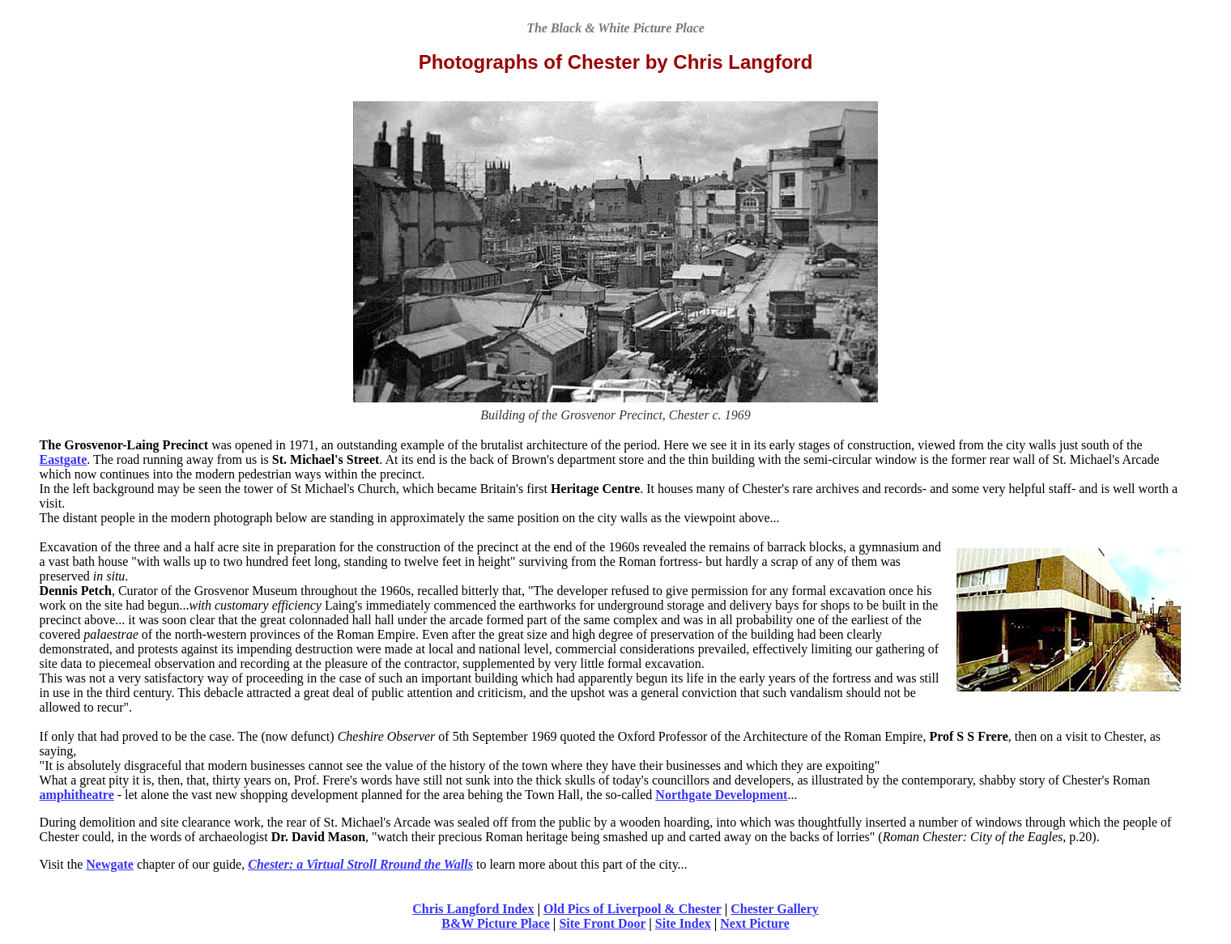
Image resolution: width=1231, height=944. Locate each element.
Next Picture (754, 923)
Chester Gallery (775, 909)
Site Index (683, 923)
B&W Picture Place (495, 923)
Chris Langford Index (473, 909)
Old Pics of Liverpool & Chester (632, 909)
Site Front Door (602, 923)
